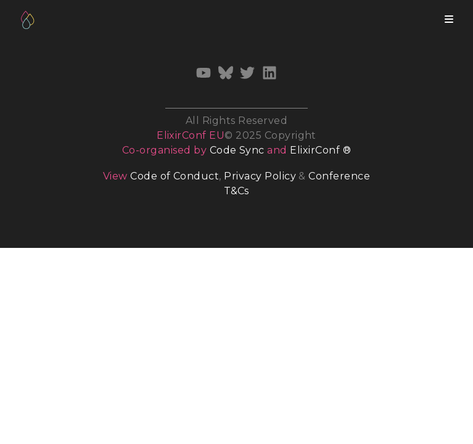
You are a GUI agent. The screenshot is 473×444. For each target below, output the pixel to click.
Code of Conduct (174, 176)
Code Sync (237, 150)
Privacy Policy (260, 176)
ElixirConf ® (320, 150)
